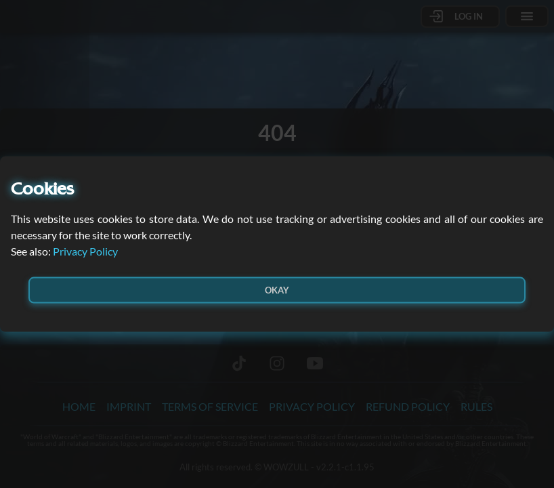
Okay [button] (277, 289)
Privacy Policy (85, 250)
